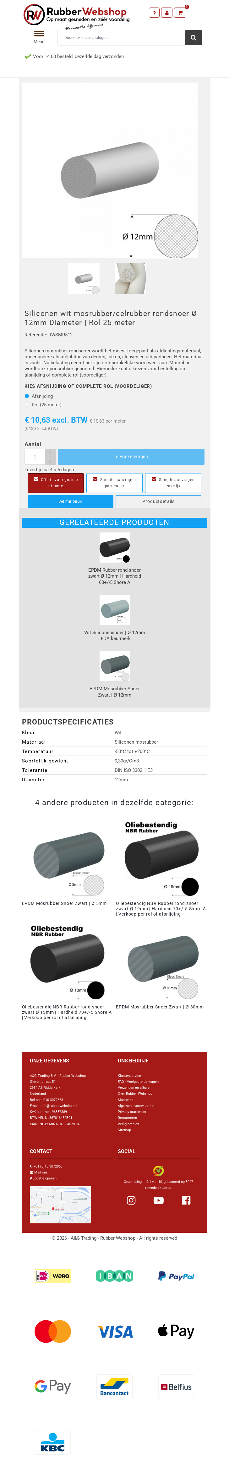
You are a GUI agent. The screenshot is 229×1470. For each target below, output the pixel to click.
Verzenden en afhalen (134, 1088)
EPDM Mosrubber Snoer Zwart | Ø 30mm (160, 1006)
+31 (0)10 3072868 (48, 1166)
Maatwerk (126, 1100)
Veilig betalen (128, 1124)
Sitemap (124, 1130)
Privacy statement (132, 1112)
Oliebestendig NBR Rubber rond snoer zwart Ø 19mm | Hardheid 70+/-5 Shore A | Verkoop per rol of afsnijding (161, 909)
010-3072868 (53, 1100)
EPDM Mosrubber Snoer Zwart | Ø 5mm (64, 903)
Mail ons (41, 1172)
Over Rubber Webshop (135, 1094)
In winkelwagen (131, 456)
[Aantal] (40, 457)
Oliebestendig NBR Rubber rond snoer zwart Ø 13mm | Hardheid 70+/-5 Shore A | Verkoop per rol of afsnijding (67, 1012)
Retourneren (127, 1118)
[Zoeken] (120, 37)
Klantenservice (129, 1076)
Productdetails (158, 501)
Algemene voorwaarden (136, 1106)
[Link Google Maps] (60, 1202)
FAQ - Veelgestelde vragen (138, 1082)
